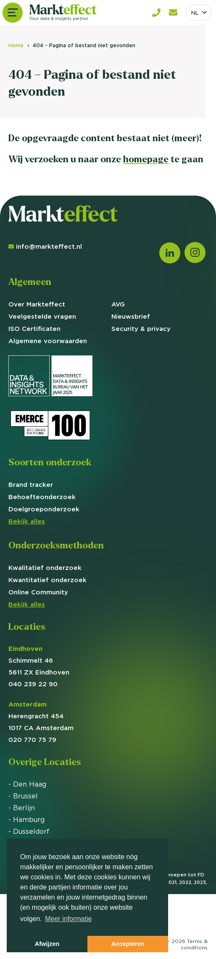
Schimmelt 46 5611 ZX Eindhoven (38, 660)
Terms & (194, 944)
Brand (30, 485)
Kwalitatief (45, 568)
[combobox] (199, 12)
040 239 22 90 (33, 684)
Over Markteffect (36, 304)
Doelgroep (43, 509)
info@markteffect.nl (45, 246)
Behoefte (42, 497)
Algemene (47, 341)
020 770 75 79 (32, 740)
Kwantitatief (47, 580)
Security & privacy (141, 329)
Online (38, 592)
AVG (118, 304)
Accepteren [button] (127, 943)
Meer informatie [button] (68, 918)
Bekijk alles (26, 521)
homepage (146, 159)
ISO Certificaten (34, 329)
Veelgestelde (42, 316)
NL (195, 12)
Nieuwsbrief (130, 316)
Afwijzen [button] (47, 943)
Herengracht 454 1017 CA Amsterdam (41, 716)
